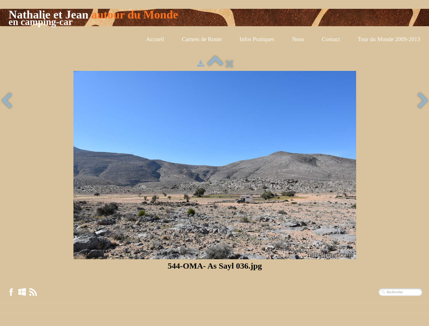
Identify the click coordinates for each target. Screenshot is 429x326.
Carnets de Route (202, 39)
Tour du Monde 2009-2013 (389, 39)
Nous (298, 39)
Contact (331, 39)
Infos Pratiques (256, 39)
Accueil (155, 39)
